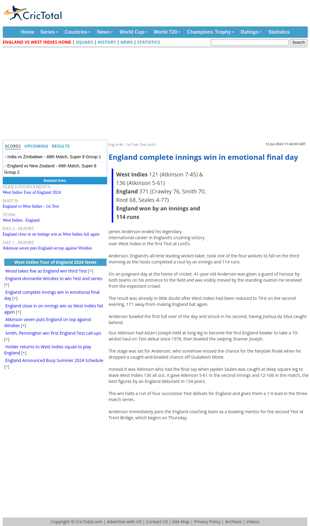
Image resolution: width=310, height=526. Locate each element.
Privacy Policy (207, 521)
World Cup (132, 32)
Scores (13, 146)
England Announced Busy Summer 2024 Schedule (54, 360)
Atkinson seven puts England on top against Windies (47, 248)
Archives (233, 521)
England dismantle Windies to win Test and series (53, 278)
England (32, 220)
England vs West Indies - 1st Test (31, 206)
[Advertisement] (156, 94)
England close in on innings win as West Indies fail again (51, 234)
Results (61, 146)
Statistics (279, 32)
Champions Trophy (209, 32)
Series (47, 32)
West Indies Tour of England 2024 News (55, 262)
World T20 (165, 32)
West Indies (12, 220)
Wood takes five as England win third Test (46, 271)
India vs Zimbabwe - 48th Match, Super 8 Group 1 (54, 156)
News (103, 32)
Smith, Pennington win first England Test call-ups (53, 333)
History (107, 42)
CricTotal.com (88, 521)
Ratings (250, 32)
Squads (84, 42)
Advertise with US (124, 521)
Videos (252, 521)
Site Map (181, 521)
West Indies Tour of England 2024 (32, 192)
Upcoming (36, 146)
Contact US (157, 521)
